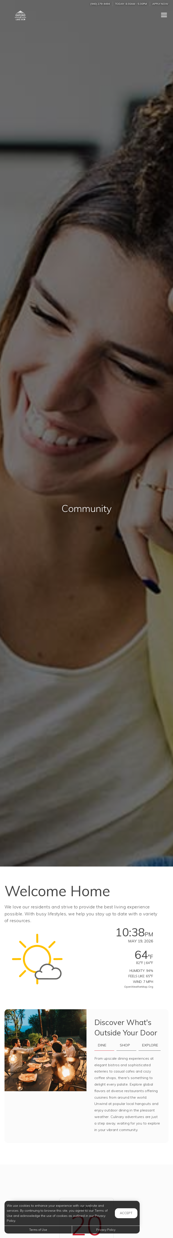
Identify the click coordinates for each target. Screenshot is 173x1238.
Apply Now (160, 3)
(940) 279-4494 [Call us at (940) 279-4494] (100, 3)
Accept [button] (126, 1213)
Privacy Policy (106, 1229)
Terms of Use (38, 1229)
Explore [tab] (150, 1045)
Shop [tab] (125, 1045)
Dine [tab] (102, 1045)
